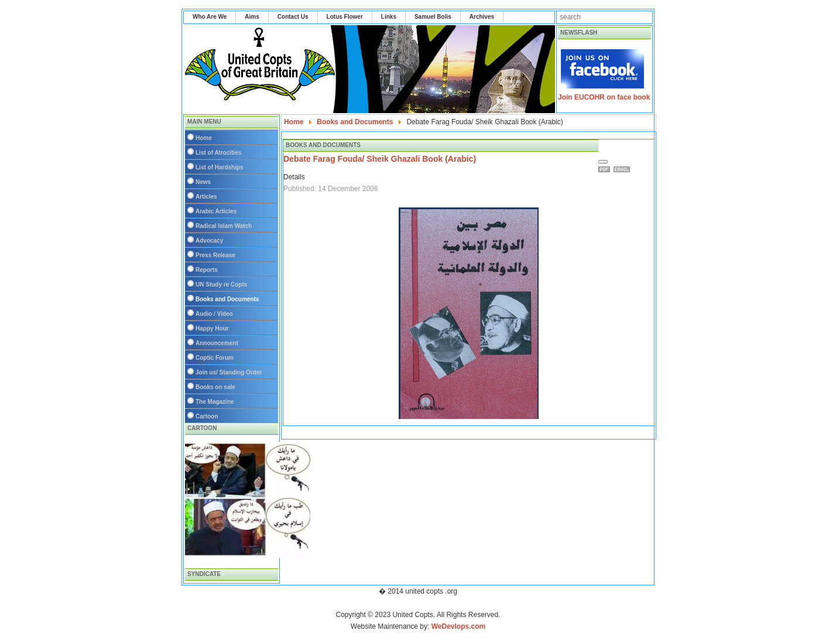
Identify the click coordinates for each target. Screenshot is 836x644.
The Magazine (215, 401)
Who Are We (210, 16)
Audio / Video (214, 314)
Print (606, 169)
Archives (482, 16)
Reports (207, 270)
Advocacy (209, 240)
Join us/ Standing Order (229, 372)
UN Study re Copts (221, 284)
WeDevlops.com (458, 626)
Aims (252, 16)
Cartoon (207, 416)
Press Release (215, 255)
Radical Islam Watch (224, 226)
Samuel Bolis (432, 16)
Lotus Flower (345, 16)
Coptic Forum (215, 358)
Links (388, 16)
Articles (206, 196)
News (203, 182)
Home (204, 138)
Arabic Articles (216, 211)
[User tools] (603, 161)
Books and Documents (227, 299)
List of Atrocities (219, 152)
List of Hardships (220, 167)
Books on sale (215, 387)
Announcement (217, 343)
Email (623, 169)
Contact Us (293, 16)
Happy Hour (212, 328)
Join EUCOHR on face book (604, 97)
